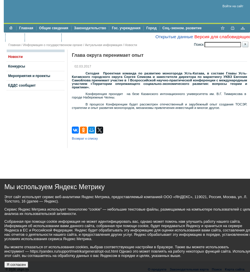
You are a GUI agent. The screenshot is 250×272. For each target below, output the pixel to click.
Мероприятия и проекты (29, 76)
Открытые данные (174, 36)
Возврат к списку (85, 138)
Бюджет (15, 37)
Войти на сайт (232, 6)
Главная (26, 28)
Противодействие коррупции (89, 37)
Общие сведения (53, 28)
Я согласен (16, 264)
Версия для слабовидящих (222, 36)
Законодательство (90, 28)
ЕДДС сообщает (22, 85)
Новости (131, 45)
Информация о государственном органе (52, 45)
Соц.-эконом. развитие (182, 28)
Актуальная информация (103, 45)
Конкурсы (16, 66)
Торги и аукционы (43, 37)
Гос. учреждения (126, 28)
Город (151, 28)
